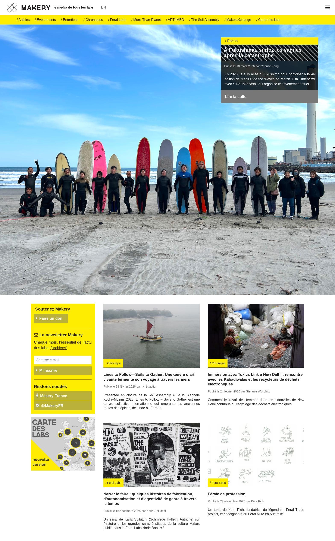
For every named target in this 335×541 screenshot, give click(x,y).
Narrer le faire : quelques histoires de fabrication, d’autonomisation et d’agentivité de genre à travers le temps (150, 482)
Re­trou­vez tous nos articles (134, 531)
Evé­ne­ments (46, 20)
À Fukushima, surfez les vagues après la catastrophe (262, 52)
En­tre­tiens (70, 20)
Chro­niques (94, 20)
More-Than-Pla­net (147, 20)
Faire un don (50, 302)
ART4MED (176, 20)
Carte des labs (269, 20)
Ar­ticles (23, 20)
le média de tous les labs (73, 7)
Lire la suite (235, 97)
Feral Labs (118, 20)
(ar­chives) (58, 331)
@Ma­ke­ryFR (52, 389)
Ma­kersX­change (238, 20)
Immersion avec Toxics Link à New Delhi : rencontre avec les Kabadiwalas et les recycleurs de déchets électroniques (255, 363)
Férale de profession (226, 477)
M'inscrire (48, 354)
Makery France (53, 379)
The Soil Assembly (205, 20)
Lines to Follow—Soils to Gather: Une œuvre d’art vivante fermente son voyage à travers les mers (148, 360)
